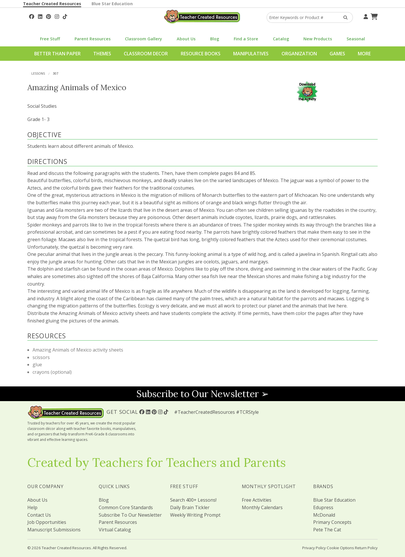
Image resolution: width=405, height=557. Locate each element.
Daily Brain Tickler (190, 507)
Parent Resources (93, 38)
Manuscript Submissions (54, 529)
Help (32, 507)
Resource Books (200, 53)
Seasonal (356, 38)
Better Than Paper (57, 53)
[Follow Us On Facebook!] (31, 16)
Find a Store (246, 38)
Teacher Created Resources (52, 3)
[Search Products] (343, 17)
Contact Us (39, 515)
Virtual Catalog (115, 529)
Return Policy (366, 547)
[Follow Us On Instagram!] (57, 16)
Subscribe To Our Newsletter (130, 515)
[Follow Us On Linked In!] (40, 16)
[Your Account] (365, 16)
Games (337, 53)
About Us (186, 38)
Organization (299, 53)
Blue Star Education (112, 3)
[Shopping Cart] (373, 16)
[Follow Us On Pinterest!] (48, 16)
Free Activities (256, 500)
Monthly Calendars (262, 507)
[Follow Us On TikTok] (65, 16)
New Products (317, 38)
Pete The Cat (327, 529)
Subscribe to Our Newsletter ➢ (202, 394)
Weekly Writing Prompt (195, 515)
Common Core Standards (126, 507)
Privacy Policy (314, 547)
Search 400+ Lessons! (193, 500)
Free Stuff (50, 38)
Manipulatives (251, 53)
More (364, 53)
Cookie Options (340, 547)
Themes (102, 53)
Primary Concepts (332, 522)
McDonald (324, 515)
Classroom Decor (146, 53)
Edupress (323, 507)
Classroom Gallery (143, 38)
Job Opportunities (46, 522)
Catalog (281, 38)
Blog (214, 38)
